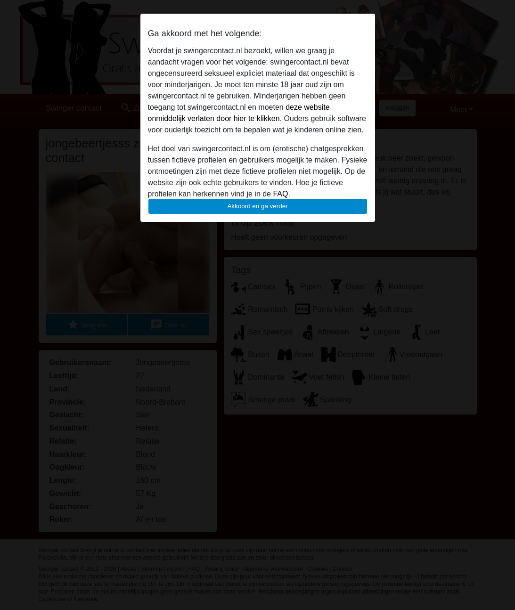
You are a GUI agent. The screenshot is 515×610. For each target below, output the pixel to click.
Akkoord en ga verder (257, 206)
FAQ (280, 194)
